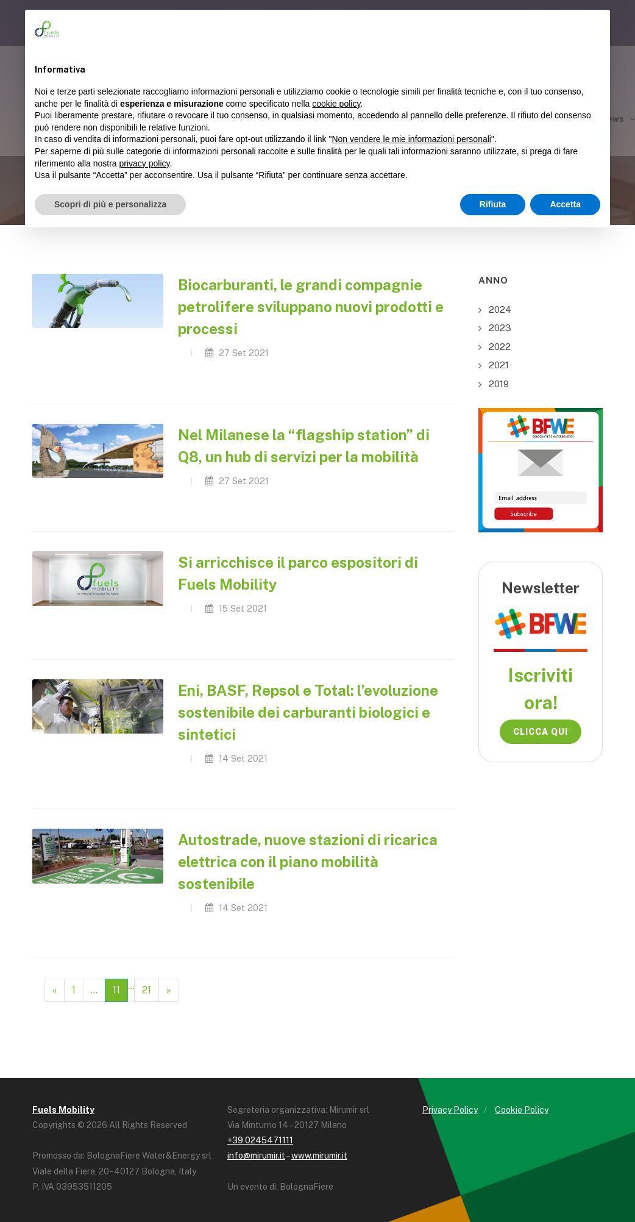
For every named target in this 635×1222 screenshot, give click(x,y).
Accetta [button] (565, 204)
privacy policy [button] (144, 163)
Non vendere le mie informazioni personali (411, 139)
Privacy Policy (450, 1110)
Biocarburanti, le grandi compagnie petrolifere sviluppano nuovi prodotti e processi (311, 306)
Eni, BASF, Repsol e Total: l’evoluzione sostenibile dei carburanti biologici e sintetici (308, 712)
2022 (500, 346)
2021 (499, 365)
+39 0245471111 (260, 1140)
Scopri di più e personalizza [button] (110, 204)
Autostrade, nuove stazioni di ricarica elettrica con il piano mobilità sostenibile (308, 861)
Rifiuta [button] (493, 204)
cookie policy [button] (336, 104)
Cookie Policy (521, 1110)
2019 (499, 384)
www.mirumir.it (319, 1155)
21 (146, 990)
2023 (500, 328)
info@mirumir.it (256, 1155)
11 (116, 990)
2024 (500, 309)
